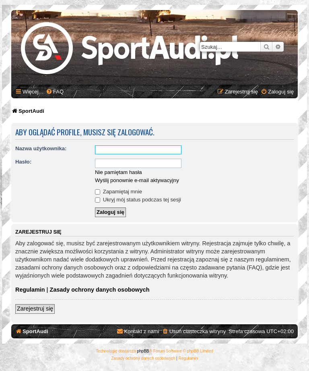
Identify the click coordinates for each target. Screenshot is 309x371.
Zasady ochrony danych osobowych (100, 289)
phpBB (143, 351)
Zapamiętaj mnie (118, 192)
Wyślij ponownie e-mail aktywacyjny (137, 180)
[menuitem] (55, 91)
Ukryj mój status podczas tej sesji (138, 200)
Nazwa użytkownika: (41, 148)
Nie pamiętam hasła (118, 172)
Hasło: (23, 162)
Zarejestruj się (35, 308)
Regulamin (30, 289)
